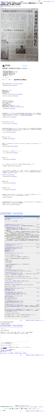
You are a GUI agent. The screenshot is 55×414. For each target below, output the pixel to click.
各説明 (27, 333)
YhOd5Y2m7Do (17, 247)
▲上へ (21, 320)
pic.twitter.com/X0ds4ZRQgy (28, 115)
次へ (51, 1)
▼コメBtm (48, 1)
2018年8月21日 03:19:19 (9, 227)
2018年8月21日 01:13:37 (9, 218)
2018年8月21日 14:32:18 (9, 282)
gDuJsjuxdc (15, 218)
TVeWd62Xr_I (18, 282)
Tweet (1, 7)
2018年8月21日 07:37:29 (9, 244)
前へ (54, 1)
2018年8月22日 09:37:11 (9, 304)
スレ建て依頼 (16, 354)
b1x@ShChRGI (17, 218)
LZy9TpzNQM (15, 224)
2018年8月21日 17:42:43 (9, 288)
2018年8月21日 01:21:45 (9, 224)
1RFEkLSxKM (15, 288)
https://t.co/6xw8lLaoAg (19, 83)
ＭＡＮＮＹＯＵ (11, 309)
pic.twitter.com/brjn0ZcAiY (19, 94)
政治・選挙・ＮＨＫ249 (8, 1)
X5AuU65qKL (15, 244)
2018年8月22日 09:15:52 (9, 300)
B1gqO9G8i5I (18, 244)
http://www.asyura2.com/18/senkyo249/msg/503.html (5, 5)
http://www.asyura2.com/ (22, 407)
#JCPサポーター (12, 106)
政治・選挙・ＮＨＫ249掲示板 (34, 320)
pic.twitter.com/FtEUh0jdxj (10, 174)
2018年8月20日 (14, 85)
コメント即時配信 (10, 354)
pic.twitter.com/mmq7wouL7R (19, 106)
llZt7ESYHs (15, 247)
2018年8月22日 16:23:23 (19, 309)
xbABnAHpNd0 (28, 309)
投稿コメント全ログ (3, 354)
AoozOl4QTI (15, 282)
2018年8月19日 (14, 176)
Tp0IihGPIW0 (17, 227)
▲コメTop (44, 1)
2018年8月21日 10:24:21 (9, 272)
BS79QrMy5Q (15, 304)
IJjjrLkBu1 (15, 227)
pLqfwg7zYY (25, 309)
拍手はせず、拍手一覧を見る (17, 213)
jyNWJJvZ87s (18, 304)
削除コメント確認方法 (22, 354)
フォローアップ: (2, 328)
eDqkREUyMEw (18, 224)
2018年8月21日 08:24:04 (9, 247)
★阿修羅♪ (2, 1)
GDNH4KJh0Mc (18, 288)
